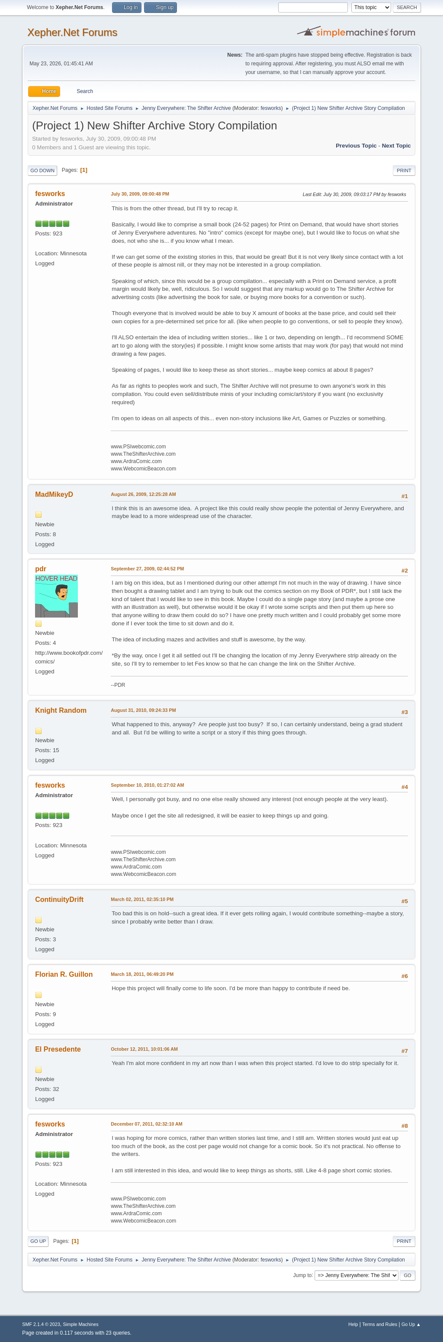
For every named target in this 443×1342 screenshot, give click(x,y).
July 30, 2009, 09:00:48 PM (140, 193)
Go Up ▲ (411, 1324)
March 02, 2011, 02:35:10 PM (142, 899)
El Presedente (58, 1049)
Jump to (302, 1275)
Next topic (396, 145)
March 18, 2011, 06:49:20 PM (142, 974)
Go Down (42, 170)
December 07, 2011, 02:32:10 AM (147, 1123)
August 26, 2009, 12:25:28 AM (143, 494)
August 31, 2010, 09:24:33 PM (143, 710)
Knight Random (61, 710)
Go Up (38, 1241)
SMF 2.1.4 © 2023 (41, 1324)
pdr (40, 569)
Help (353, 1324)
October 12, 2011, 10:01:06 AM (144, 1049)
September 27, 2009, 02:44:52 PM (147, 568)
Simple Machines (81, 1324)
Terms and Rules (379, 1324)
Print (404, 170)
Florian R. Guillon (64, 974)
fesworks (270, 108)
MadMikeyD (54, 494)
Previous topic (356, 145)
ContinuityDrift (59, 899)
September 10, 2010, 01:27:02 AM (147, 785)
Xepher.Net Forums (72, 32)
